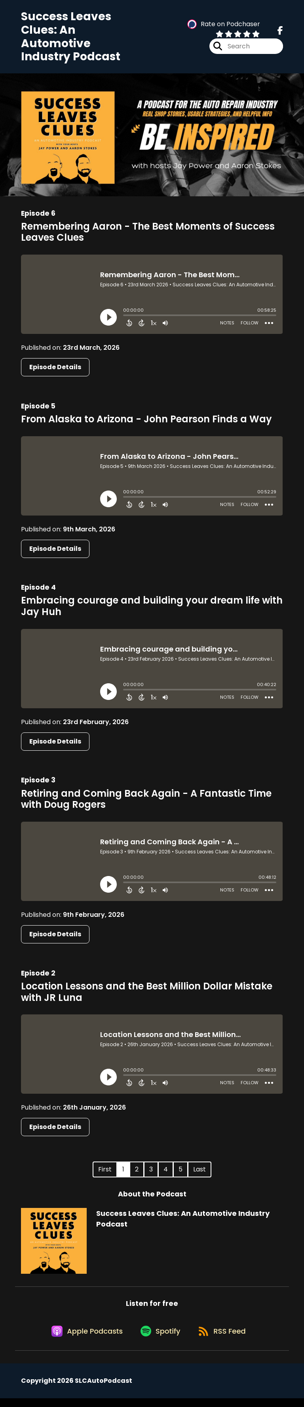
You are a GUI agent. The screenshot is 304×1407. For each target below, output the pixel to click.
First (105, 1173)
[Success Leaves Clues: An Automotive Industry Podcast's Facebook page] (280, 33)
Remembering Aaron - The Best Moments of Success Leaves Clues (148, 235)
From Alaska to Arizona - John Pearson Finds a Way (146, 422)
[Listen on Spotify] (159, 1339)
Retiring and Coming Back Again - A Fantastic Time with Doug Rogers (146, 802)
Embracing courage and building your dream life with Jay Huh (152, 610)
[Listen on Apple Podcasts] (83, 1339)
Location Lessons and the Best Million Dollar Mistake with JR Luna (146, 995)
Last (199, 1173)
